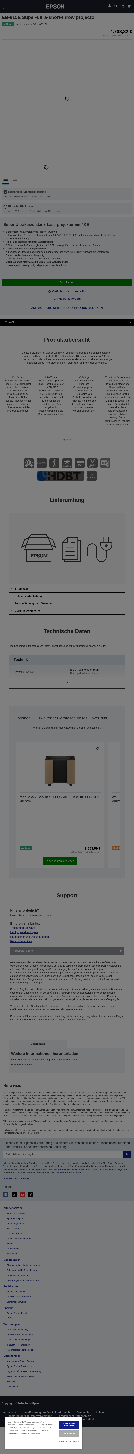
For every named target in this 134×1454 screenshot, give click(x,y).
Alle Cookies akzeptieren (69, 1424)
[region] (43, 1433)
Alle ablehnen (69, 1433)
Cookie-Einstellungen (69, 1441)
